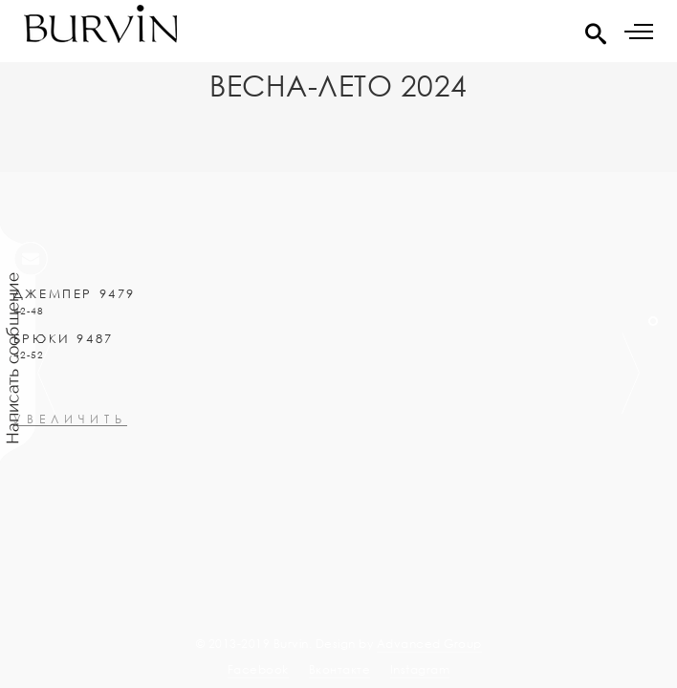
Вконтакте (340, 669)
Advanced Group (429, 643)
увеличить (70, 462)
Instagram (420, 669)
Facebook (258, 669)
